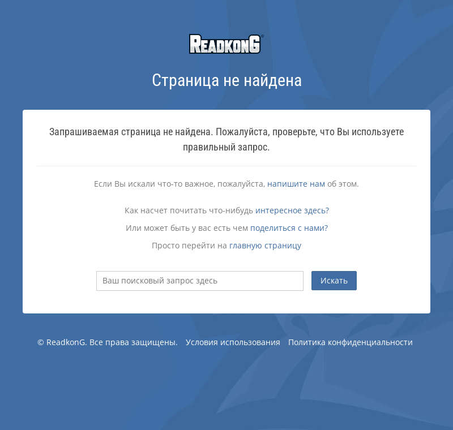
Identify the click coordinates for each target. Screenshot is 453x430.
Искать (334, 280)
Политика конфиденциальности (350, 342)
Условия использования (233, 342)
